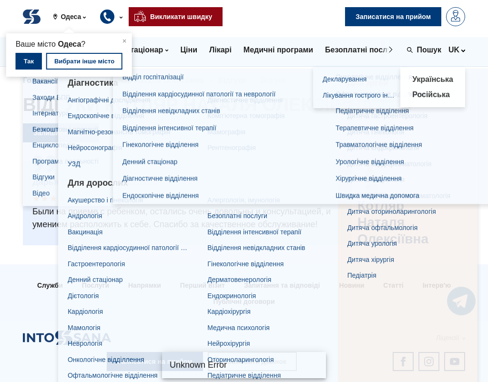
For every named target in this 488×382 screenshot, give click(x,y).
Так (29, 61)
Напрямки (144, 285)
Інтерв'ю (437, 285)
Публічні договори (243, 301)
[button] (73, 16)
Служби (50, 285)
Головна (38, 80)
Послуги (95, 285)
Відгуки (232, 80)
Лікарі (80, 80)
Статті (393, 285)
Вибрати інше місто (84, 61)
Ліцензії (447, 338)
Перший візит (202, 285)
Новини (351, 285)
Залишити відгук (61, 133)
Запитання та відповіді (282, 285)
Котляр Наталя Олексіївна (154, 80)
